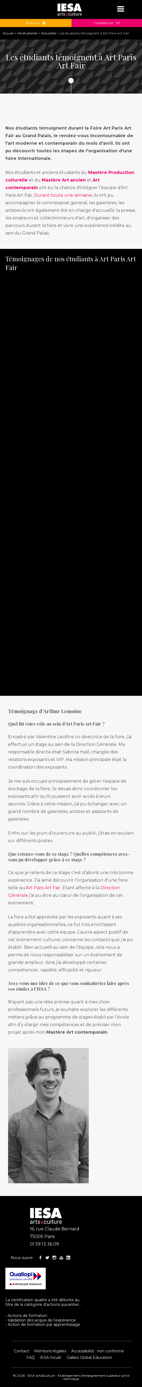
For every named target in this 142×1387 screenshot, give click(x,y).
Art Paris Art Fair (43, 887)
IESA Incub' (51, 1357)
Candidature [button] (103, 23)
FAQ (30, 1357)
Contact (21, 1351)
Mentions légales (50, 1351)
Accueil (8, 33)
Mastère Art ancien (64, 180)
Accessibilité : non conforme (97, 1351)
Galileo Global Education (89, 1357)
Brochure (36, 23)
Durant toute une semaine (63, 195)
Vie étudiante (27, 33)
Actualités (48, 33)
